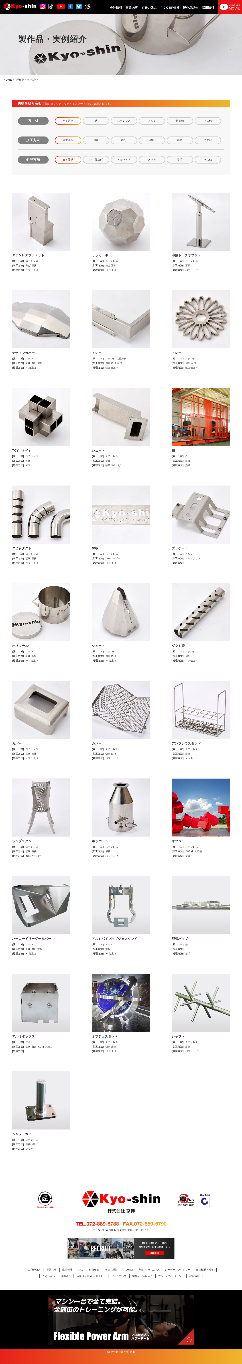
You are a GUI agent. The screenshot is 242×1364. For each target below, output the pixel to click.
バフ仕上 (128, 1269)
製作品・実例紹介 (142, 1276)
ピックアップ (119, 1276)
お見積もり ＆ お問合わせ (91, 1276)
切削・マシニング (149, 1269)
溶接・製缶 (111, 1269)
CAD (81, 1269)
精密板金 (94, 1269)
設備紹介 (66, 1276)
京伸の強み (149, 7)
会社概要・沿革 (205, 1269)
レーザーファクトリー (177, 1269)
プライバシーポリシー (171, 1276)
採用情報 (208, 7)
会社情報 (116, 7)
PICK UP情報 (169, 7)
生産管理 (67, 1269)
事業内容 (132, 7)
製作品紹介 (190, 7)
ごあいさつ (48, 1276)
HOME (8, 79)
